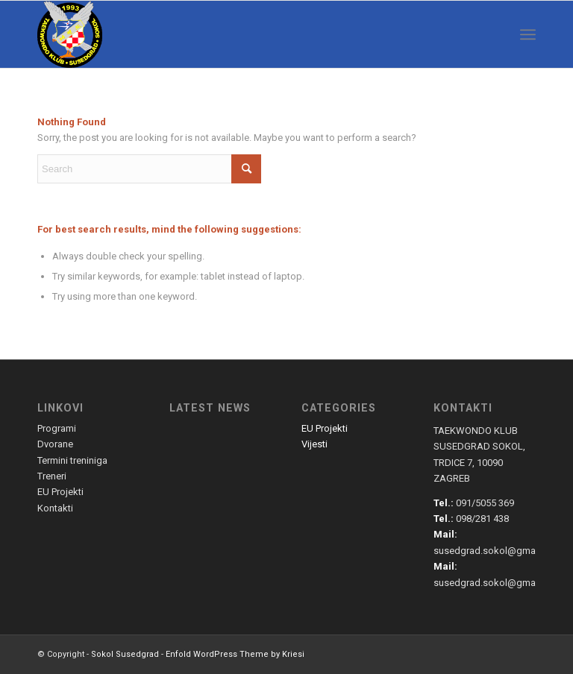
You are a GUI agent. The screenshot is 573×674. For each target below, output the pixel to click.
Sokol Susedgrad (125, 654)
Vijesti (314, 444)
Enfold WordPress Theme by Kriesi (235, 654)
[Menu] (528, 34)
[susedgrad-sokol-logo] (69, 34)
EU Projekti (324, 428)
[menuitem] (528, 34)
